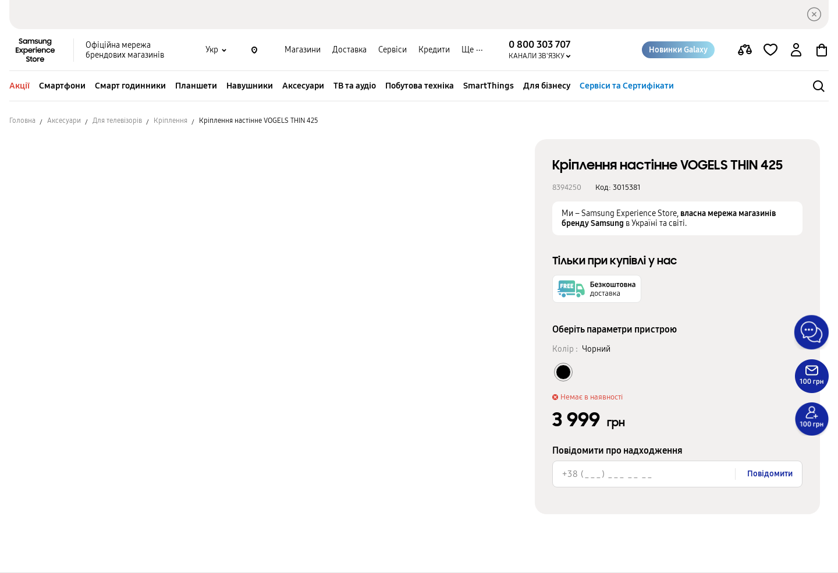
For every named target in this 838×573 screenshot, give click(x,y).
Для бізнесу (546, 85)
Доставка (349, 50)
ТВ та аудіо (354, 85)
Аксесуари (303, 85)
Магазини (303, 50)
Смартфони (62, 85)
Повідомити (770, 474)
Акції (19, 85)
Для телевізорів (117, 120)
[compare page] (745, 50)
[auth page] (796, 50)
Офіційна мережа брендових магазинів (125, 50)
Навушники (249, 85)
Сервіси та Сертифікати (627, 85)
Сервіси (392, 50)
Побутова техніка (419, 85)
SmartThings (488, 85)
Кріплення (170, 120)
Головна (22, 120)
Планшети (196, 85)
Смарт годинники (130, 85)
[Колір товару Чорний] (563, 372)
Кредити (434, 50)
